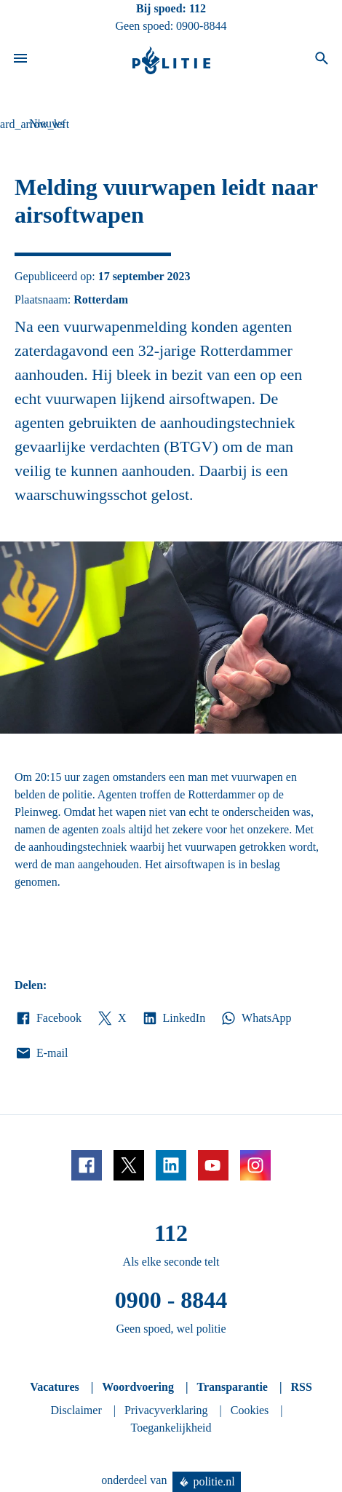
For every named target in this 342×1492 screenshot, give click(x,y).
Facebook (48, 1018)
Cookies (250, 1410)
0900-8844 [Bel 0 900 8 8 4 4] (201, 26)
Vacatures (54, 1387)
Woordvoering (138, 1387)
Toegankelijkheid (171, 1427)
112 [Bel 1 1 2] (197, 8)
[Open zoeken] (321, 60)
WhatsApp (255, 1018)
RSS (300, 1387)
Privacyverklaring (166, 1410)
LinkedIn (173, 1018)
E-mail (41, 1053)
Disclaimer (76, 1410)
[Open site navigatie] (20, 60)
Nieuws (47, 123)
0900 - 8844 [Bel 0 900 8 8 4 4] (171, 1300)
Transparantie (231, 1387)
